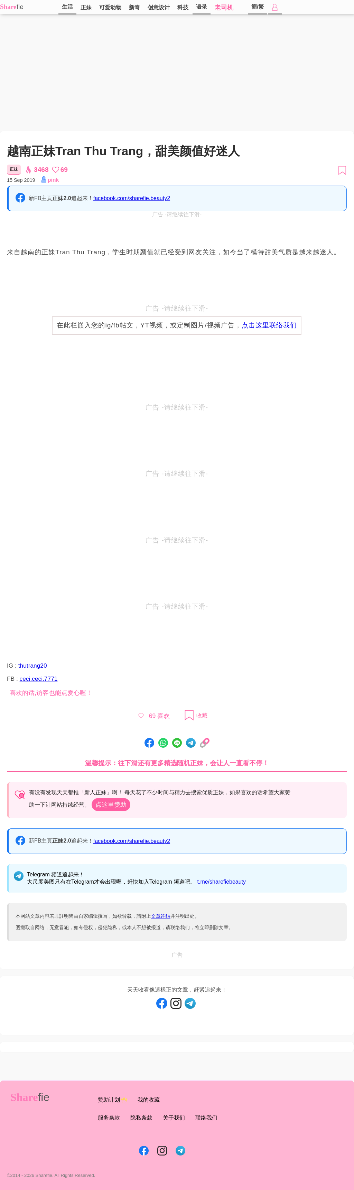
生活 (67, 7)
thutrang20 (32, 665)
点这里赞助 (111, 804)
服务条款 (109, 1118)
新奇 (134, 7)
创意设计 (159, 7)
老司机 (224, 7)
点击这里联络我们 (269, 325)
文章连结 (160, 916)
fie (20, 6)
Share (8, 6)
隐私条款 (141, 1118)
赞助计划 (112, 1100)
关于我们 (174, 1118)
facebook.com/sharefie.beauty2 (131, 198)
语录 (201, 7)
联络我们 (206, 1118)
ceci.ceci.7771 (39, 678)
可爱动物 (110, 7)
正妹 (86, 7)
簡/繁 (257, 7)
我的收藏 (149, 1100)
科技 (182, 7)
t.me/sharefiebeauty (221, 882)
